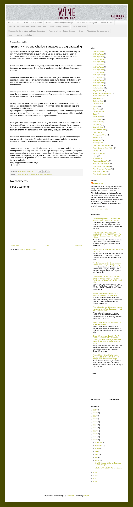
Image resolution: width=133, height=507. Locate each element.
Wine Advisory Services (59, 27)
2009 (95, 472)
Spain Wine (97, 140)
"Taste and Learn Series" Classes (62, 31)
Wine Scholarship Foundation (20, 35)
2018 (95, 416)
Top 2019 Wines (98, 153)
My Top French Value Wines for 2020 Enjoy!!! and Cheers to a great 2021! (105, 294)
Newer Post (15, 246)
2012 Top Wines (98, 64)
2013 (95, 431)
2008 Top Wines (98, 54)
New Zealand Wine (99, 130)
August (97, 448)
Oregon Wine (97, 132)
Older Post (78, 246)
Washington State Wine (101, 161)
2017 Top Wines (98, 77)
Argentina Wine (98, 85)
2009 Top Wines (98, 57)
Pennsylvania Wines (100, 135)
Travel (95, 156)
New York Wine (98, 127)
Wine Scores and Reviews (102, 169)
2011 (95, 437)
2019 (95, 413)
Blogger (86, 496)
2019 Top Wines (98, 83)
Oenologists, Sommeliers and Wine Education (26, 31)
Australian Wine (98, 88)
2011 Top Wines (98, 62)
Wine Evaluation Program (87, 23)
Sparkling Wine (98, 143)
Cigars (95, 114)
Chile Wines (97, 109)
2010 (95, 440)
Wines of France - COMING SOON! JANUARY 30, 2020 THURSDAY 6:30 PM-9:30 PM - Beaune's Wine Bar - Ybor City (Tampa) (107, 235)
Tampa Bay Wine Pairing (29, 174)
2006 (95, 481)
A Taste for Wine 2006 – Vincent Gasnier (108, 468)
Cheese (18, 174)
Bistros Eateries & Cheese (102, 93)
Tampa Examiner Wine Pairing (103, 148)
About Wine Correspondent (98, 31)
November (99, 442)
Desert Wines (97, 117)
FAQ (18, 23)
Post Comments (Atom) (28, 249)
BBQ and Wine (98, 91)
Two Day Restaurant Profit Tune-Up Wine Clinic (27, 27)
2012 (95, 434)
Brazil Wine (97, 98)
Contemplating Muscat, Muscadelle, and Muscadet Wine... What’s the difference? (106, 219)
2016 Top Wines (98, 75)
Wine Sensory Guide (100, 171)
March (97, 460)
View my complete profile (99, 209)
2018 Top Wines (98, 80)
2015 (95, 425)
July (96, 451)
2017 (95, 419)
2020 (95, 410)
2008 (95, 475)
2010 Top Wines (98, 59)
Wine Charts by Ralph (33, 23)
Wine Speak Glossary (100, 174)
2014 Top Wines (98, 70)
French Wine (97, 119)
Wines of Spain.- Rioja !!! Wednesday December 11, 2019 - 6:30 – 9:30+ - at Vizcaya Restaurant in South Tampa (106, 357)
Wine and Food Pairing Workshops (59, 23)
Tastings (95, 151)
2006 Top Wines (98, 51)
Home (10, 23)
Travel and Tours (79, 27)
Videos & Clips (107, 23)
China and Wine (98, 111)
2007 (95, 478)
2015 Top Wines (98, 72)
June (97, 454)
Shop (81, 31)
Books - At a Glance (99, 96)
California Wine (98, 101)
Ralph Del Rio (98, 183)
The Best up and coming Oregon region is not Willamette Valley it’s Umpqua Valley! (107, 264)
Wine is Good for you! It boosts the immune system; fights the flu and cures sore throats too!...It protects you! (107, 309)
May (96, 457)
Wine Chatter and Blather (101, 166)
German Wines (98, 122)
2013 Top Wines (98, 67)
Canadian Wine (98, 104)
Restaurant (96, 138)
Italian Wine (97, 124)
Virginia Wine (97, 158)
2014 (95, 428)
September (99, 445)
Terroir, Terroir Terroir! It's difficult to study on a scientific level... (107, 323)
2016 (95, 422)
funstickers (70, 496)
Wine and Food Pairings (44, 174)
